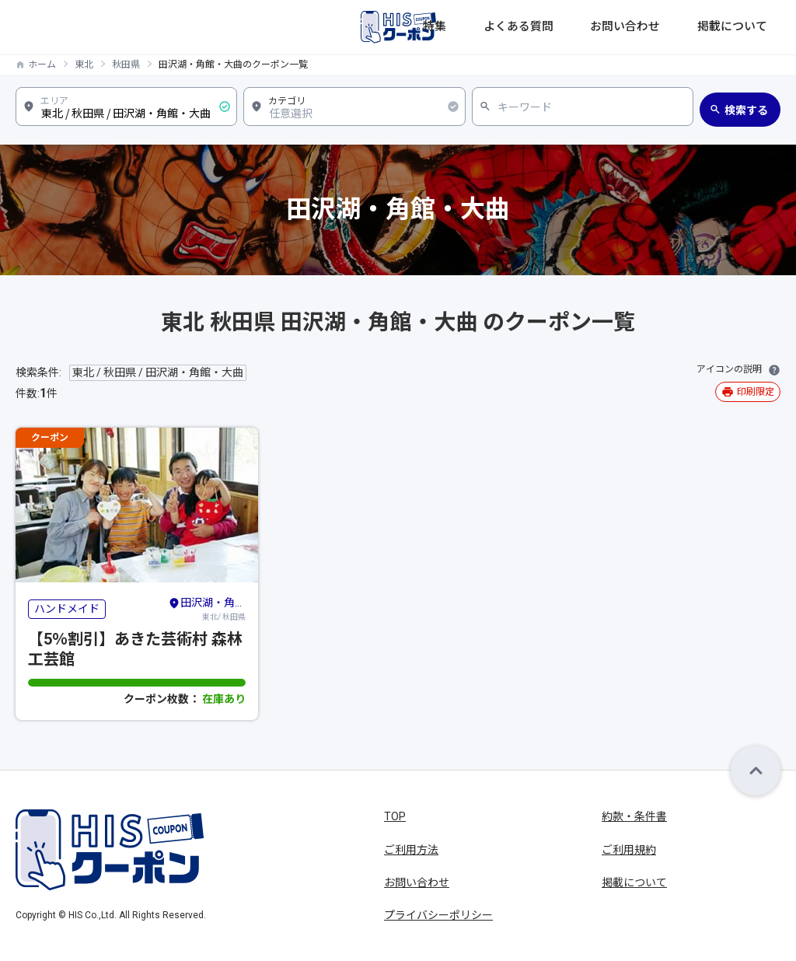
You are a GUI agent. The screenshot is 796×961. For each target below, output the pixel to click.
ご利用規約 (629, 850)
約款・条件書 (634, 816)
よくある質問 (580, 27)
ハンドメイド (67, 609)
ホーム (42, 64)
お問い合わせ (663, 27)
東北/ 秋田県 (207, 608)
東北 (84, 64)
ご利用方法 (411, 850)
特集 (518, 27)
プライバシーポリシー (438, 915)
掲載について (747, 27)
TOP (395, 816)
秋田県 (126, 64)
